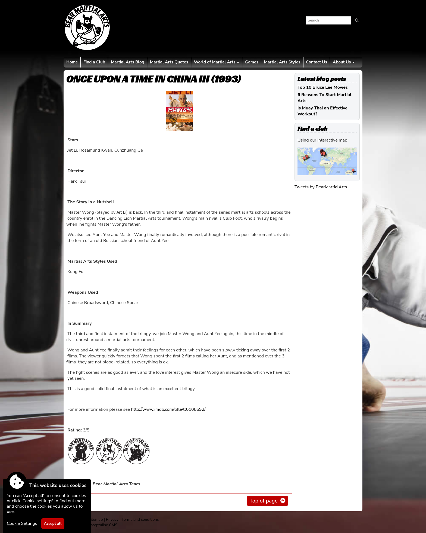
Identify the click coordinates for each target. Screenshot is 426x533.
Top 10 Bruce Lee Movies (322, 87)
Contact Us (316, 62)
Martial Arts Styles (282, 62)
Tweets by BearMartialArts (321, 187)
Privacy (112, 519)
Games (251, 62)
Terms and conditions (140, 519)
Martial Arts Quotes (169, 62)
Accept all (53, 523)
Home (72, 62)
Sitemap (95, 519)
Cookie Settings (22, 523)
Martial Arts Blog (127, 62)
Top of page (263, 500)
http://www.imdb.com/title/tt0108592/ (168, 409)
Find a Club (94, 62)
